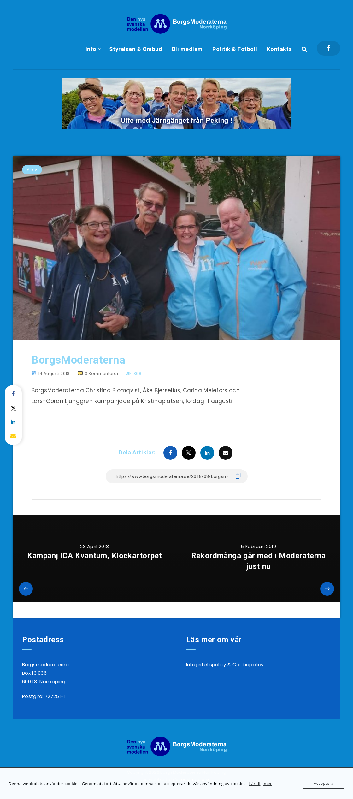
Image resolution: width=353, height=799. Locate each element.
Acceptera (323, 783)
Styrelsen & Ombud (135, 49)
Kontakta (279, 49)
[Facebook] (328, 48)
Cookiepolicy (248, 664)
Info (91, 49)
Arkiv (32, 170)
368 (133, 373)
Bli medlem (187, 49)
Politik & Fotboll (234, 49)
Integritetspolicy (206, 664)
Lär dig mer (260, 783)
